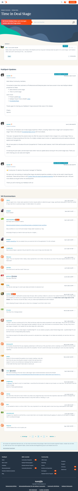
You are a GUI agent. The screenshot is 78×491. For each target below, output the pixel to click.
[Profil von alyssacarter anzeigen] (9, 320)
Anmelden (72, 2)
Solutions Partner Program (27, 465)
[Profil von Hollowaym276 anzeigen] (9, 344)
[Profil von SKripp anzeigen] (7, 285)
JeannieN (8, 75)
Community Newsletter (27, 468)
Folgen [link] (72, 47)
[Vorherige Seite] (24, 436)
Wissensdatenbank (6, 468)
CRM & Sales (44, 460)
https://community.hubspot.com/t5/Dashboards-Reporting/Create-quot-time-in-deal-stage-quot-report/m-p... (33, 374)
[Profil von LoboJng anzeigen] (8, 394)
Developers (44, 470)
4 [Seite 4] (35, 436)
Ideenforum (63, 469)
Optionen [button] (7, 43)
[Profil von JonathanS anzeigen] (8, 294)
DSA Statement (33, 490)
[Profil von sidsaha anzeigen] (8, 356)
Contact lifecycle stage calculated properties (40, 176)
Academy (4, 465)
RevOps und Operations (46, 468)
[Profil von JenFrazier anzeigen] (8, 267)
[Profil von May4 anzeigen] (7, 404)
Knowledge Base (14, 101)
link (20, 97)
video (28, 99)
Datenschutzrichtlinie (11, 486)
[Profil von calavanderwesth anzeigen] (10, 413)
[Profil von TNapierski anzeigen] (8, 425)
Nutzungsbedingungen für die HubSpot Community (32, 486)
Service (43, 465)
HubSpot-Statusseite (67, 486)
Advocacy (63, 466)
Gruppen (63, 464)
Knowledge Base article (28, 132)
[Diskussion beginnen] (65, 2)
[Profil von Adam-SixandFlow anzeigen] (10, 219)
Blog (3, 473)
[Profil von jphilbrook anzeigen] (8, 276)
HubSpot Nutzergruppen (27, 462)
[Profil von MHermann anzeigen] (8, 257)
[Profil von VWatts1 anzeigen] (8, 200)
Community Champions (27, 460)
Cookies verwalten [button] (44, 490)
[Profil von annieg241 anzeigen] (8, 211)
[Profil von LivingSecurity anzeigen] (9, 248)
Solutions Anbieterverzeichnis (8, 470)
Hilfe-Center (4, 462)
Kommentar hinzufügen (9, 448)
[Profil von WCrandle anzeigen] (8, 310)
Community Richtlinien (53, 486)
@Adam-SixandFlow (11, 241)
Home (3, 460)
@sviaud (10, 383)
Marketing (43, 462)
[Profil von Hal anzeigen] (6, 47)
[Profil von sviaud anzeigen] (7, 371)
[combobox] (54, 22)
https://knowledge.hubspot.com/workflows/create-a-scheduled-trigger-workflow (26, 225)
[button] (75, 48)
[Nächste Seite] (52, 436)
